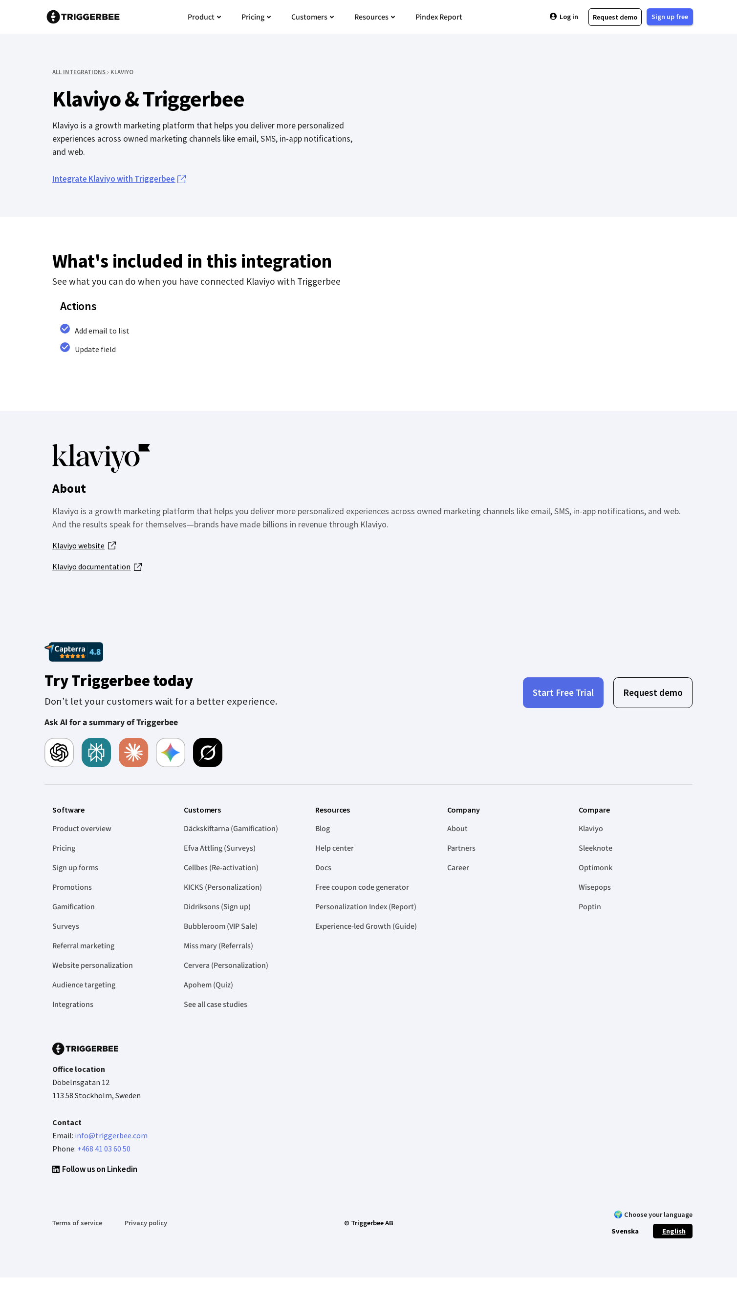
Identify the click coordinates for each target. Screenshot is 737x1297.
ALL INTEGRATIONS (79, 72)
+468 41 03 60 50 (103, 1148)
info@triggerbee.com (111, 1135)
